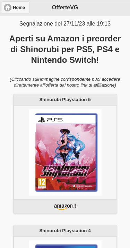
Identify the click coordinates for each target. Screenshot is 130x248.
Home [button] (19, 7)
